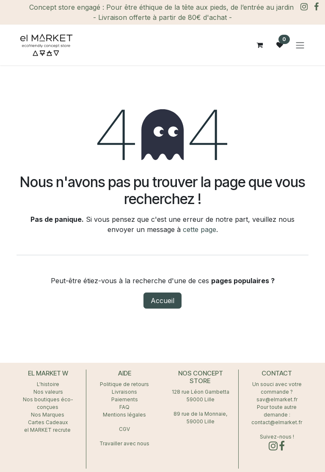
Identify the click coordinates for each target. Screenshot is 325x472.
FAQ (124, 407)
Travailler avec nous (124, 443)
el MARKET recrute (48, 430)
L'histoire (48, 384)
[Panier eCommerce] (259, 44)
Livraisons (124, 392)
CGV (124, 429)
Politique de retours (124, 384)
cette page (199, 229)
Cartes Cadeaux (48, 422)
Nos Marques (48, 414)
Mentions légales (124, 414)
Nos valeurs (48, 392)
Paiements (124, 399)
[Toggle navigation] (300, 45)
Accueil (162, 300)
